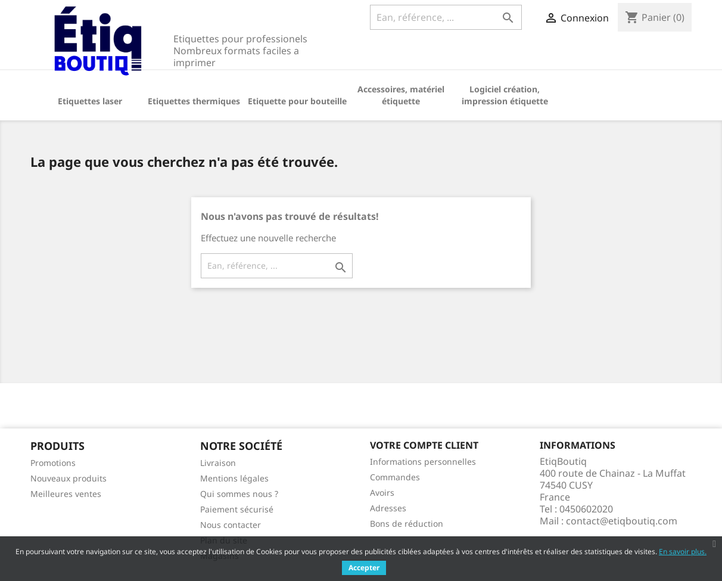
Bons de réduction (406, 523)
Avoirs (382, 492)
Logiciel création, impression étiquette (505, 95)
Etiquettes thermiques (194, 101)
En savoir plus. (683, 551)
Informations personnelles (423, 461)
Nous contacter (230, 524)
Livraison (218, 462)
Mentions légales (234, 478)
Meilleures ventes (65, 493)
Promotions (53, 462)
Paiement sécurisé (236, 509)
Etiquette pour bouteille (297, 101)
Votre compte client (424, 445)
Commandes (395, 477)
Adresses (388, 508)
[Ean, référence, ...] (446, 17)
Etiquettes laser (90, 101)
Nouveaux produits (68, 478)
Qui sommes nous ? (239, 493)
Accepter (363, 568)
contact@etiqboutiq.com (621, 520)
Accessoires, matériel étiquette (400, 95)
